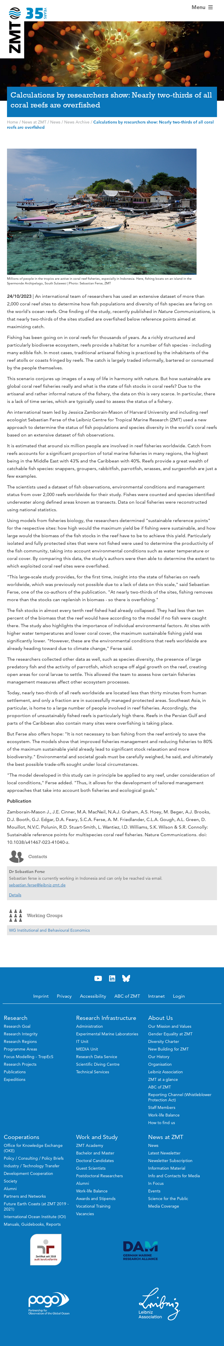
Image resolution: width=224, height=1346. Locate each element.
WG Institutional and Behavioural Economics (49, 930)
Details (15, 895)
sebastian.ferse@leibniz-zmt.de (37, 885)
